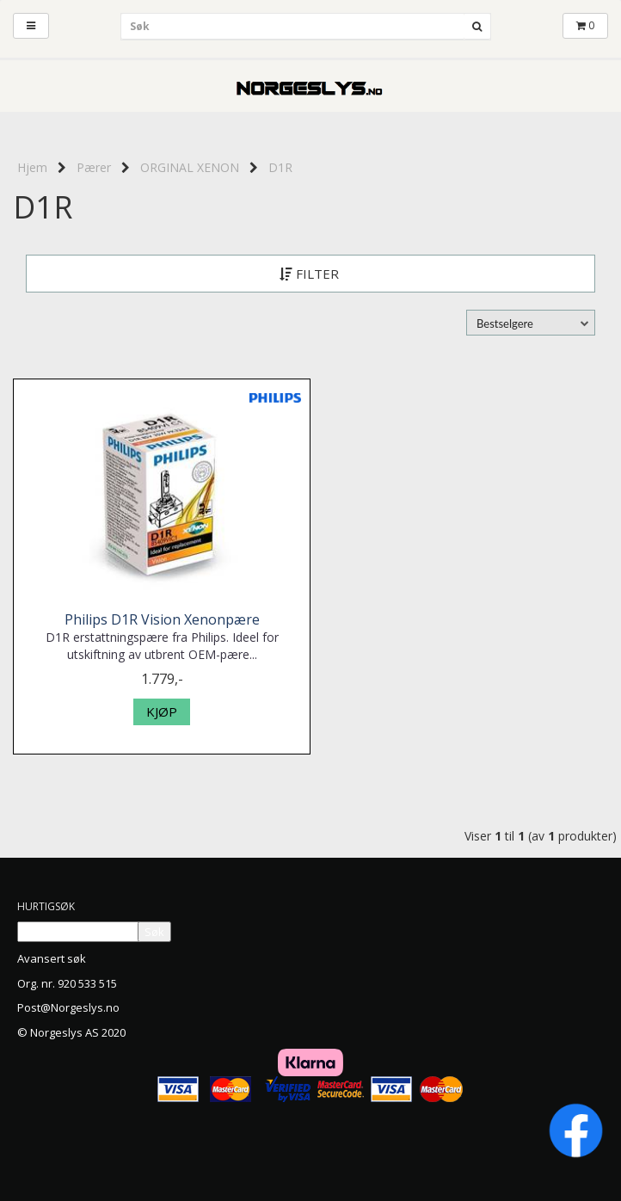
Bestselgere (505, 323)
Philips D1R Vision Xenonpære (162, 619)
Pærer (94, 167)
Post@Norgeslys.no (68, 1007)
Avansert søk (51, 958)
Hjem (32, 167)
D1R (280, 167)
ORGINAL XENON (189, 167)
